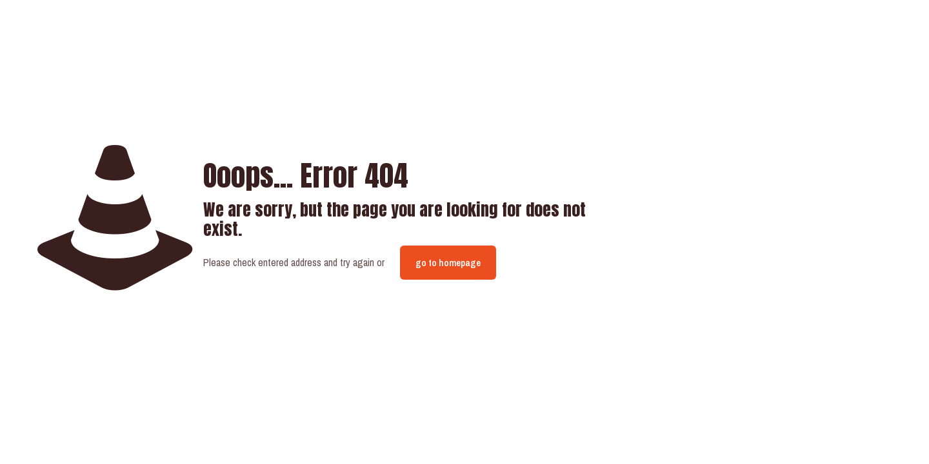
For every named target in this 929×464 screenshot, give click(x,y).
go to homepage (448, 262)
